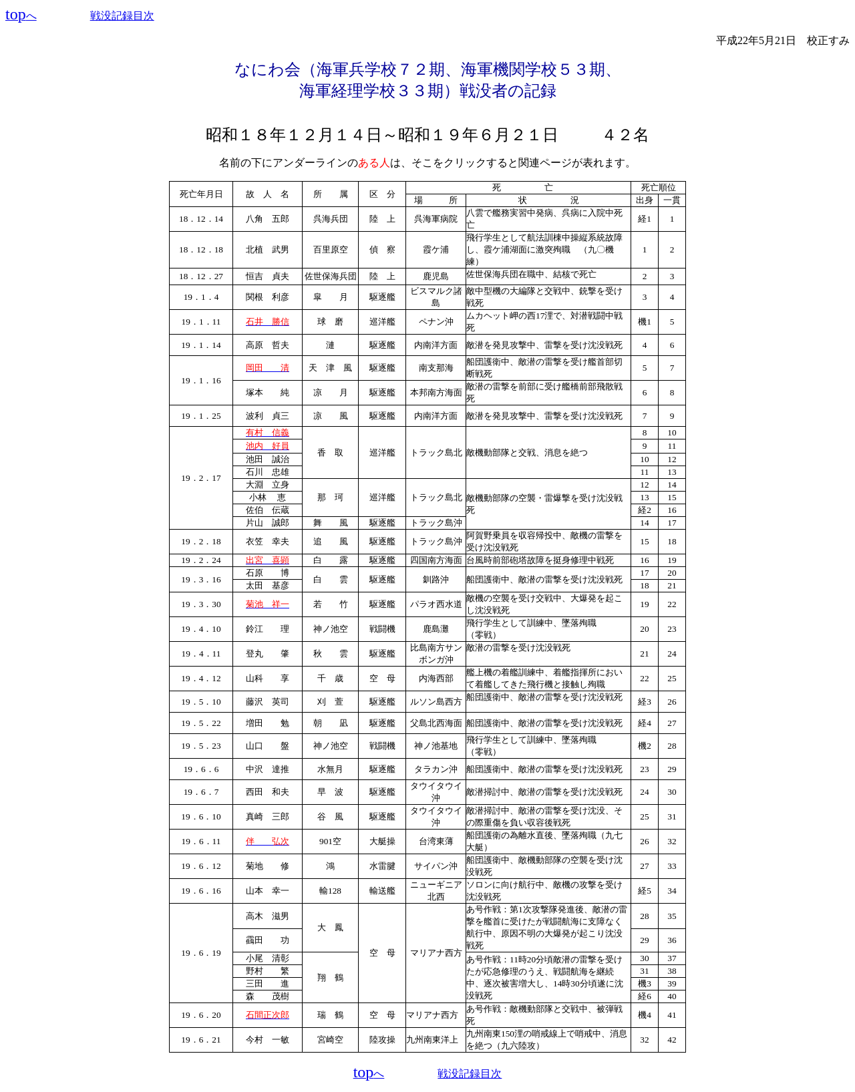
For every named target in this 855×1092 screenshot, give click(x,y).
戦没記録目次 (122, 15)
